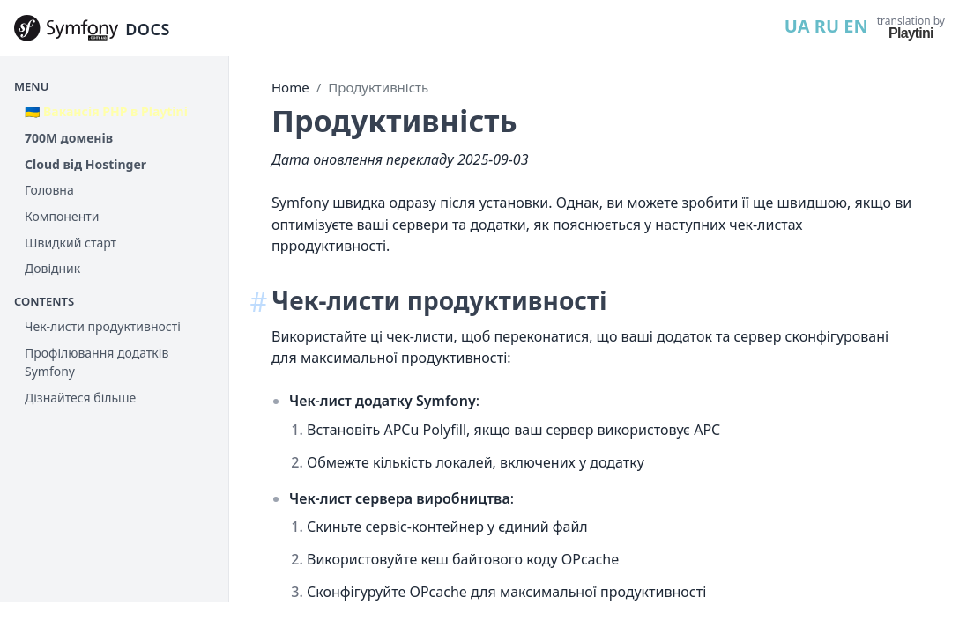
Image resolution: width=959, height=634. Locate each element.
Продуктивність (378, 87)
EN (855, 26)
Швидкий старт (70, 242)
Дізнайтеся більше (80, 397)
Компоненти (62, 216)
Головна (49, 189)
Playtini (910, 33)
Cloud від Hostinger (85, 164)
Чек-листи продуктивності (103, 326)
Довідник (52, 268)
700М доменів (69, 137)
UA (797, 26)
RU (826, 26)
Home (290, 87)
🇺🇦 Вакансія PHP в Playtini (106, 111)
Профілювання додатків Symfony (96, 362)
